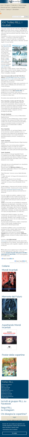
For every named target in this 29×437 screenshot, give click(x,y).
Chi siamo (7, 5)
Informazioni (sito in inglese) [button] (10, 429)
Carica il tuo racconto (7, 395)
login (14, 417)
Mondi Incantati (22, 5)
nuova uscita (5, 45)
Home (1, 5)
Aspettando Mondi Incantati (18, 7)
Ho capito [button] (14, 433)
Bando (3, 386)
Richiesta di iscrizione (7, 393)
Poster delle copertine (13, 355)
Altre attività (15, 9)
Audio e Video (5, 397)
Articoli (2, 9)
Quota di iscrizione (6, 392)
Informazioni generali (7, 384)
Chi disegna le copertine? (14, 414)
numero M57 (19, 90)
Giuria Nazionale (5, 389)
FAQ (7, 386)
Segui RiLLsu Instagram (7, 408)
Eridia (20, 420)
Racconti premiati (6, 387)
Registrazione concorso (7, 390)
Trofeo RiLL (14, 5)
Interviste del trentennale (7, 396)
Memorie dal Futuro (5, 7)
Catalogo (8, 9)
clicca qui (3, 241)
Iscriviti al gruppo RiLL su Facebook (13, 402)
